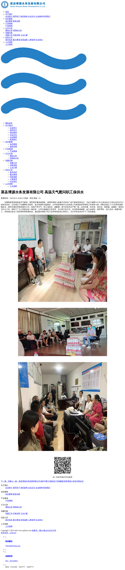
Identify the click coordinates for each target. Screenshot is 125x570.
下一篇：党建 (6, 481)
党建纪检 (8, 33)
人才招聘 (8, 42)
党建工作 (8, 35)
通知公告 (8, 30)
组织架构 (24, 16)
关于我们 (8, 14)
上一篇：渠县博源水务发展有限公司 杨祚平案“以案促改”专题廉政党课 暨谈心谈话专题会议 (47, 481)
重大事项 (16, 40)
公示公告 (8, 28)
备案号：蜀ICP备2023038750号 (44, 530)
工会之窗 (24, 35)
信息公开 (8, 37)
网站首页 (8, 123)
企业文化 (31, 16)
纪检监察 (16, 35)
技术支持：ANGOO (8, 533)
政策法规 (16, 21)
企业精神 (39, 16)
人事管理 (31, 40)
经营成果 (24, 40)
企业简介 (8, 16)
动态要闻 (8, 19)
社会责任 (39, 40)
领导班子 (16, 16)
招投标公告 (17, 30)
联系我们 (46, 16)
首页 (7, 12)
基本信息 (8, 40)
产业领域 (8, 23)
